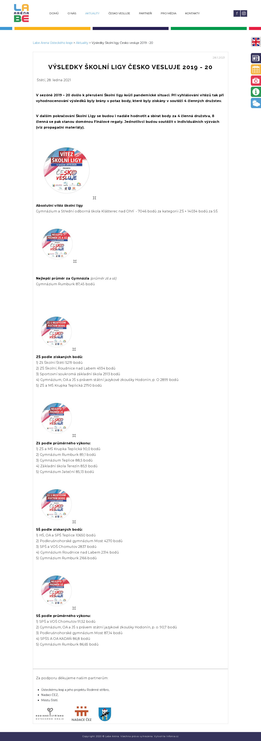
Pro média (168, 13)
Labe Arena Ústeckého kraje (53, 43)
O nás (72, 13)
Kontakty (192, 13)
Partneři (145, 13)
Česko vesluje (119, 13)
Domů (54, 13)
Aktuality (92, 13)
